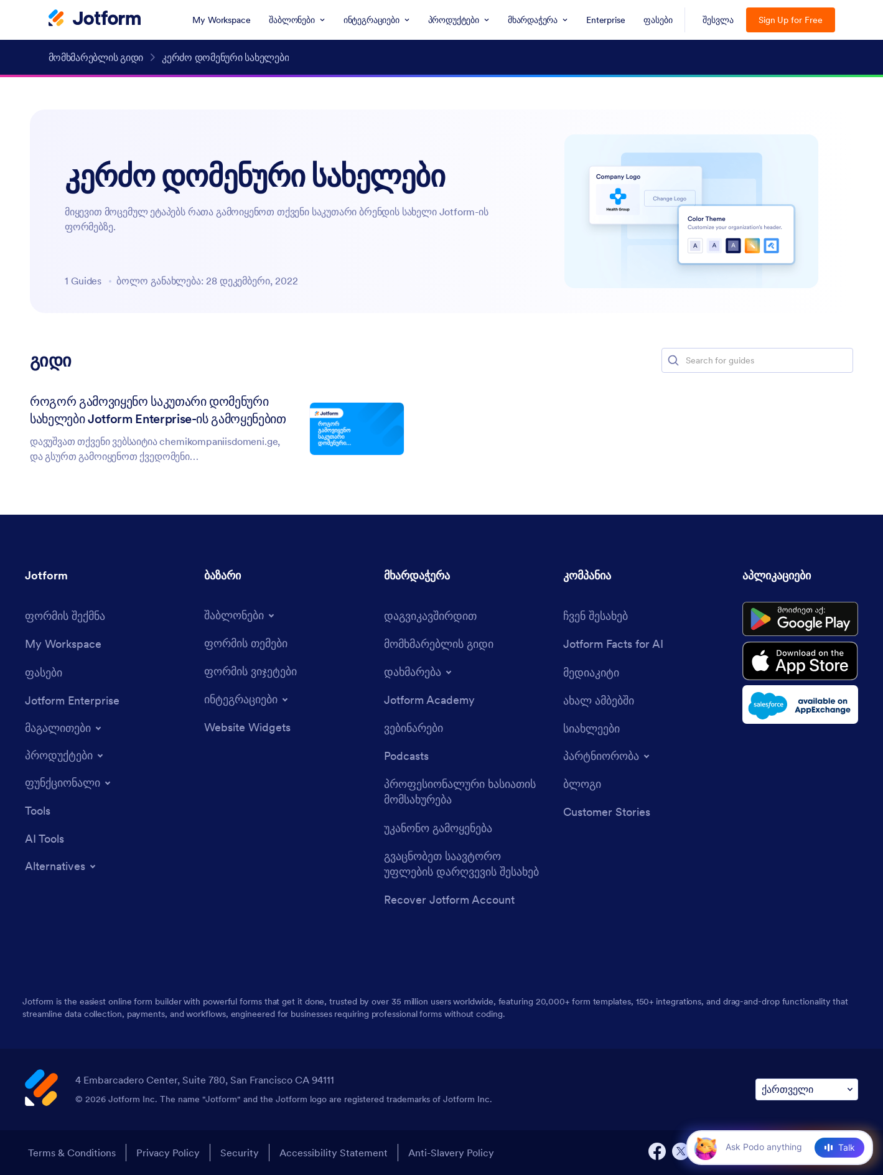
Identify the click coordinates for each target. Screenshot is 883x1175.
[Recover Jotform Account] (449, 900)
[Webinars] (413, 728)
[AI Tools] (44, 839)
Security (239, 1152)
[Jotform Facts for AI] (613, 644)
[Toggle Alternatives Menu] (61, 866)
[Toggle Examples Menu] (64, 728)
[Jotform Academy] (429, 700)
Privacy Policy (168, 1152)
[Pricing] (43, 672)
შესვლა (718, 20)
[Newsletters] (591, 728)
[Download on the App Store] (800, 661)
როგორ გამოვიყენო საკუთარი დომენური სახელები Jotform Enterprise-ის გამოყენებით (158, 410)
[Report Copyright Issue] (467, 864)
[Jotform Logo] (95, 19)
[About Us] (595, 616)
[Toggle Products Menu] (65, 755)
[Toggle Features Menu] (69, 783)
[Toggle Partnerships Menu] (607, 756)
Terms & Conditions (72, 1152)
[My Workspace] (63, 644)
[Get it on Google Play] (800, 619)
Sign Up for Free (791, 20)
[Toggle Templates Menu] (240, 615)
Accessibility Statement (333, 1152)
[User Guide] (438, 644)
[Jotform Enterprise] (72, 700)
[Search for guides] (768, 360)
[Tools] (37, 811)
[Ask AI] (774, 1147)
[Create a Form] (65, 616)
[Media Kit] (591, 672)
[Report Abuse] (438, 828)
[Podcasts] (406, 756)
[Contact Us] (430, 616)
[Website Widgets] (247, 727)
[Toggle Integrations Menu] (247, 699)
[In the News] (598, 700)
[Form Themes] (245, 643)
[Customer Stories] (606, 812)
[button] (673, 360)
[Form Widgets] (250, 671)
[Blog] (582, 784)
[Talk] (839, 1148)
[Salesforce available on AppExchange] (800, 704)
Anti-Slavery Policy (451, 1152)
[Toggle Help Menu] (419, 672)
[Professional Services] (467, 791)
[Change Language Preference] (806, 1089)
